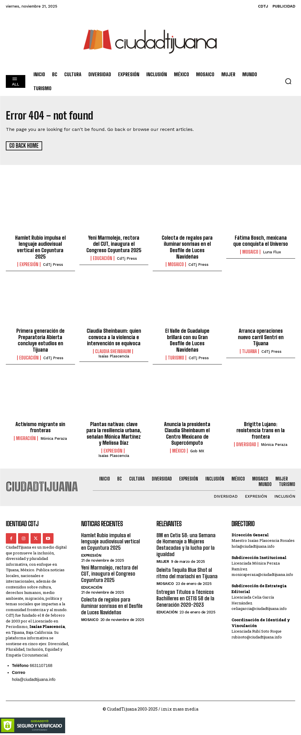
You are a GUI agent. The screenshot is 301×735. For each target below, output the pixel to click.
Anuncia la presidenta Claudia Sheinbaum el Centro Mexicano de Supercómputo (187, 433)
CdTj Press (53, 264)
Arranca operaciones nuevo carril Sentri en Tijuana (261, 337)
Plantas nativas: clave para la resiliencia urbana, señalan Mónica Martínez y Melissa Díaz (113, 433)
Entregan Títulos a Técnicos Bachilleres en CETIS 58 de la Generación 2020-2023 (185, 598)
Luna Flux (272, 252)
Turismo (176, 357)
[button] (288, 81)
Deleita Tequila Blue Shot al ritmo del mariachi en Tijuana (187, 573)
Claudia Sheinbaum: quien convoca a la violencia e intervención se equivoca (114, 337)
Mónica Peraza (53, 438)
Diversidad (246, 444)
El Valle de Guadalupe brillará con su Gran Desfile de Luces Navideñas (187, 340)
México (179, 450)
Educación (102, 258)
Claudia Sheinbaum (113, 351)
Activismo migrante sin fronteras (40, 427)
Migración (26, 438)
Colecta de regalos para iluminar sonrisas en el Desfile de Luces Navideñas (187, 246)
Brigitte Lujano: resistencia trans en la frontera (260, 430)
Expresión (28, 264)
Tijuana (249, 351)
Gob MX (197, 451)
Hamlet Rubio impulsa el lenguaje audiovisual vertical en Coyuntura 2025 (40, 246)
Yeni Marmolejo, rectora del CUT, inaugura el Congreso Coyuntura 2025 (113, 243)
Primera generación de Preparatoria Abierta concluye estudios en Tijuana (40, 340)
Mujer (162, 561)
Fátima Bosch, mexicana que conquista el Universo (260, 240)
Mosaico (176, 264)
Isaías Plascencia (113, 356)
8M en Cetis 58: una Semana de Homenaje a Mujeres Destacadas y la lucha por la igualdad (185, 544)
